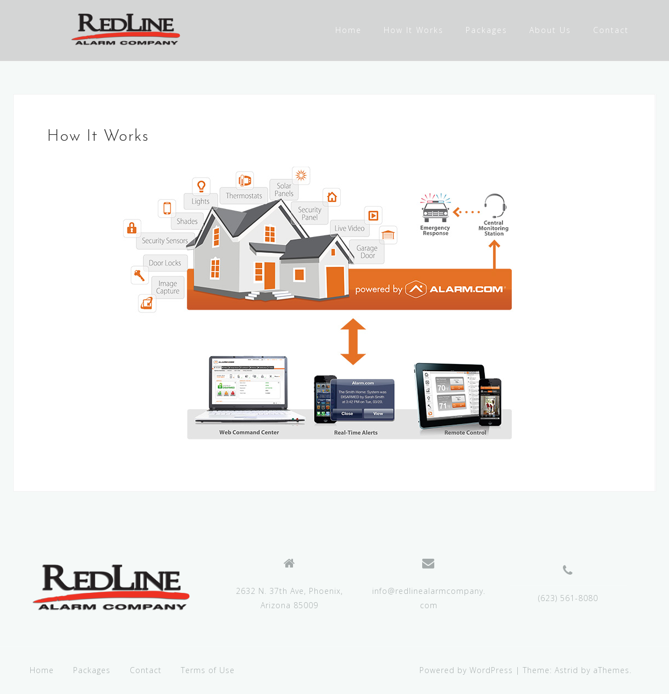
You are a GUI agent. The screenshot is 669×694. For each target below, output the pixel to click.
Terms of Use (208, 670)
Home (348, 30)
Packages (486, 30)
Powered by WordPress (466, 670)
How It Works (414, 30)
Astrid (566, 670)
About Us (550, 30)
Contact (611, 30)
